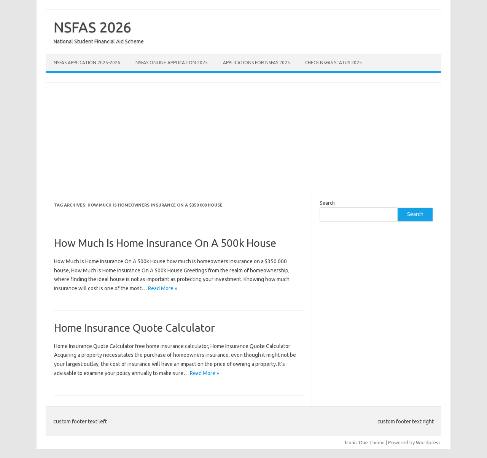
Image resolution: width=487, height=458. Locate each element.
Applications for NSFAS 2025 (256, 62)
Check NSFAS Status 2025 (333, 62)
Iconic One (356, 442)
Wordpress (428, 442)
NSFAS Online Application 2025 (171, 62)
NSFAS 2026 (92, 27)
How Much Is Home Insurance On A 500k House (165, 243)
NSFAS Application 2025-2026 (87, 62)
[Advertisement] (243, 136)
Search (327, 202)
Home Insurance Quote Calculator (134, 328)
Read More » (162, 288)
